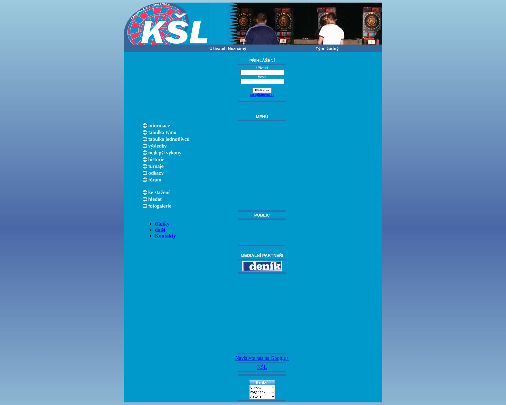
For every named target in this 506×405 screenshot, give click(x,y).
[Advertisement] (262, 313)
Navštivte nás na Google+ (262, 358)
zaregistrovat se (262, 94)
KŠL (262, 367)
